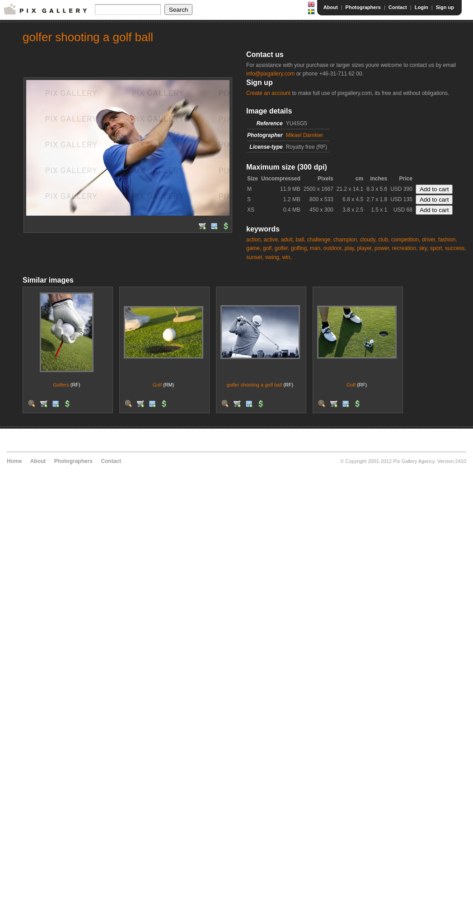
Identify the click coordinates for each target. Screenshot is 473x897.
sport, (437, 248)
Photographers (363, 7)
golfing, (300, 248)
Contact (398, 7)
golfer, (282, 248)
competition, (406, 239)
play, (350, 248)
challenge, (319, 239)
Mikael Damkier (304, 135)
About (330, 7)
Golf (157, 384)
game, (253, 248)
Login (421, 7)
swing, (273, 257)
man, (316, 248)
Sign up (445, 7)
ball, (300, 239)
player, (365, 248)
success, (455, 248)
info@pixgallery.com (270, 74)
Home (14, 461)
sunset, (255, 257)
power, (382, 248)
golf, (268, 248)
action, (254, 239)
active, (272, 239)
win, (286, 257)
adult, (287, 239)
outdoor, (333, 248)
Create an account (268, 93)
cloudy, (368, 239)
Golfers (61, 384)
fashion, (447, 239)
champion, (345, 239)
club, (383, 239)
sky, (423, 248)
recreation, (405, 248)
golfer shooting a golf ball (254, 384)
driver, (429, 239)
